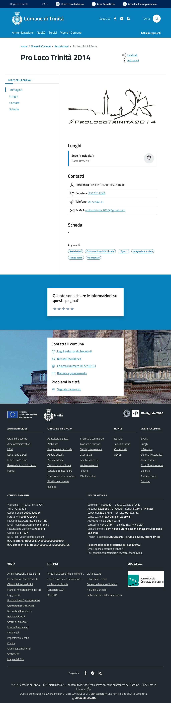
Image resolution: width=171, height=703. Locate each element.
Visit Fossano (94, 574)
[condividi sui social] (129, 55)
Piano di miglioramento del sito (24, 590)
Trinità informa (122, 444)
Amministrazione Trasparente (23, 574)
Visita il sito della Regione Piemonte (67, 574)
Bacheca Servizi (16, 616)
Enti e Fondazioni (16, 460)
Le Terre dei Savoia (57, 584)
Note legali (13, 632)
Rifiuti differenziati (97, 579)
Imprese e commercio (92, 439)
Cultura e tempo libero (59, 471)
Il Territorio (146, 449)
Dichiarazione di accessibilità (22, 579)
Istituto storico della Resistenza (104, 595)
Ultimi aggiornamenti (19, 648)
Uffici (10, 449)
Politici (11, 471)
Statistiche (13, 654)
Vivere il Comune (41, 46)
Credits (11, 643)
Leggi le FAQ (14, 595)
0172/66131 (19, 509)
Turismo (84, 471)
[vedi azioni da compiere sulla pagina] (130, 60)
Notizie (118, 439)
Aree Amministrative (18, 444)
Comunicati (120, 449)
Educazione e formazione (61, 476)
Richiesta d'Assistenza (19, 611)
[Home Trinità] (39, 18)
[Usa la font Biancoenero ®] (70, 4)
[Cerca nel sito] (157, 19)
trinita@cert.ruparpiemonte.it (30, 521)
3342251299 (96, 193)
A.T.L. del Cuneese (97, 590)
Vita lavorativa (88, 476)
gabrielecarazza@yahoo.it (109, 549)
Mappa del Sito (15, 659)
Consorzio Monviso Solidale (102, 584)
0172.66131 (96, 201)
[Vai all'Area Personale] (140, 4)
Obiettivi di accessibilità (20, 584)
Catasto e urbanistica (59, 465)
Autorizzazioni (55, 460)
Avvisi (117, 455)
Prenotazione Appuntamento (23, 600)
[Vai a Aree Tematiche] (103, 4)
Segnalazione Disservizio (20, 606)
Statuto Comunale (17, 622)
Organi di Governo (17, 439)
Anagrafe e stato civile (59, 449)
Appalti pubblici (55, 455)
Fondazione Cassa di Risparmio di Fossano (70, 579)
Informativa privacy (18, 627)
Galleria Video (148, 460)
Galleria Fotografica (151, 455)
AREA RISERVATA (83, 698)
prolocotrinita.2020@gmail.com (105, 210)
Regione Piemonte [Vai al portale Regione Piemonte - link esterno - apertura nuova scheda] (19, 4)
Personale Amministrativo (21, 465)
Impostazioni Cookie (18, 638)
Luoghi (144, 444)
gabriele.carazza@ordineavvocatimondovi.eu (117, 553)
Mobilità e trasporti (90, 444)
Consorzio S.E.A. (56, 590)
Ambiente (52, 444)
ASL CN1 (52, 595)
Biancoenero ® (99, 694)
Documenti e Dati (17, 455)
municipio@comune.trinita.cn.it (32, 525)
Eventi (144, 439)
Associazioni (61, 46)
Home (24, 46)
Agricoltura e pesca (57, 439)
